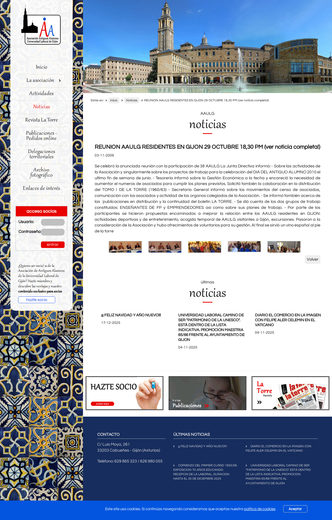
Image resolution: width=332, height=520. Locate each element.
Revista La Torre (41, 120)
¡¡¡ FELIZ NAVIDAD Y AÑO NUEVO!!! (131, 315)
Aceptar (295, 509)
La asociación (43, 80)
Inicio (41, 67)
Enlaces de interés (41, 189)
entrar (53, 245)
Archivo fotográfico (41, 173)
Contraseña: (25, 232)
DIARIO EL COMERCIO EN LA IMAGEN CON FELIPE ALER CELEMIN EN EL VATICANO (288, 320)
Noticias (41, 107)
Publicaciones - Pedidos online (41, 136)
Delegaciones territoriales (41, 154)
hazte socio (36, 300)
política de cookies (259, 509)
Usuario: (25, 222)
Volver (313, 259)
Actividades (41, 94)
